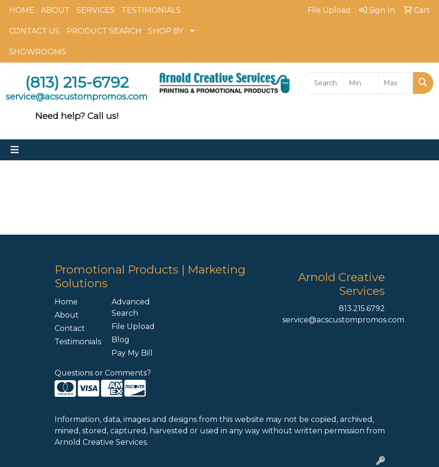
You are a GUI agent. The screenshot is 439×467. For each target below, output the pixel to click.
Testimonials (77, 341)
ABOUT (55, 10)
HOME (21, 10)
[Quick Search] (323, 83)
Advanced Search (131, 307)
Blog (121, 339)
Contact (70, 328)
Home (66, 301)
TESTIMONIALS (151, 10)
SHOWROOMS (37, 51)
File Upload (133, 326)
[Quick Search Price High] (395, 83)
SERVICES (95, 10)
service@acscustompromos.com (343, 319)
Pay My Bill (132, 352)
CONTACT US (34, 31)
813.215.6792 (362, 308)
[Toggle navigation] (15, 149)
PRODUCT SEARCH (103, 31)
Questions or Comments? (103, 372)
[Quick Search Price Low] (361, 83)
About (67, 315)
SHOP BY (165, 31)
